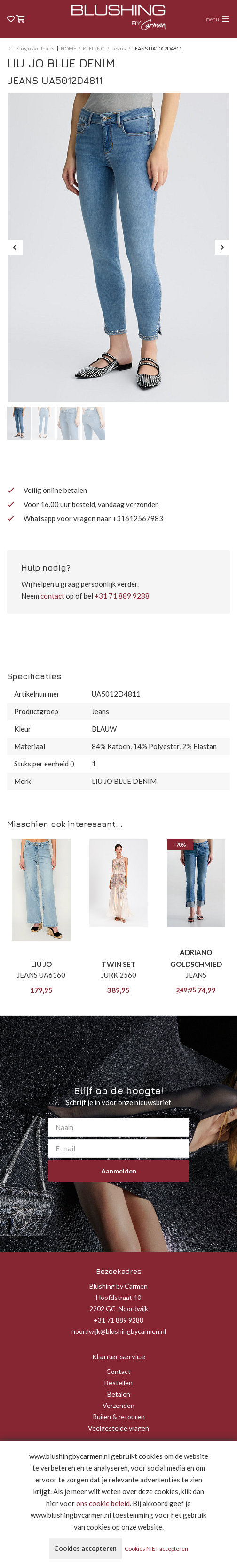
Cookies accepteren (85, 1548)
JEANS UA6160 (41, 975)
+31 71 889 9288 (122, 595)
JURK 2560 (118, 975)
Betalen (118, 1394)
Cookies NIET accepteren (156, 1548)
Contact (118, 1371)
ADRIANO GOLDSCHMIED (196, 958)
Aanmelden (118, 1171)
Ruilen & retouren (119, 1417)
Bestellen (118, 1383)
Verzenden (118, 1405)
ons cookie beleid (103, 1503)
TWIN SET (119, 964)
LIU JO (41, 964)
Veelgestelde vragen (118, 1428)
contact (52, 595)
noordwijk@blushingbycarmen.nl (118, 1331)
